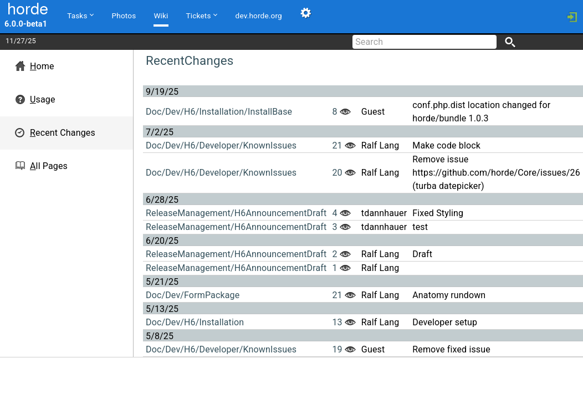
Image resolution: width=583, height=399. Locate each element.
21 (337, 145)
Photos (124, 15)
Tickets (201, 15)
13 (337, 322)
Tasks (80, 15)
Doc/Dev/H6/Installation (195, 322)
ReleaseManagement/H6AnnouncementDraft (236, 213)
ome (42, 66)
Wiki (161, 15)
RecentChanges (189, 60)
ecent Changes (62, 132)
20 (337, 172)
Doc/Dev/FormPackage (192, 295)
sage (42, 99)
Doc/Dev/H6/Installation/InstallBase (219, 111)
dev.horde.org (259, 15)
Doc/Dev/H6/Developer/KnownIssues (221, 145)
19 (337, 349)
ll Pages (49, 166)
